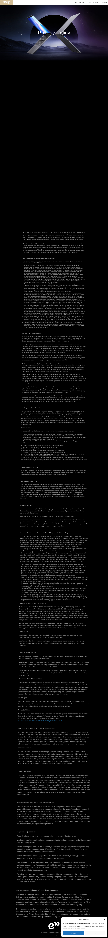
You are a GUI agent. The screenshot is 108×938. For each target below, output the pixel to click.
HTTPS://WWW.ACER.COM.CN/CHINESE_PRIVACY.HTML (43, 772)
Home (75, 2)
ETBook (81, 2)
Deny (95, 933)
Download (103, 2)
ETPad (95, 2)
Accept (74, 933)
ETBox (89, 2)
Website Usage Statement (54, 932)
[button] (104, 920)
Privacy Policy (44, 932)
